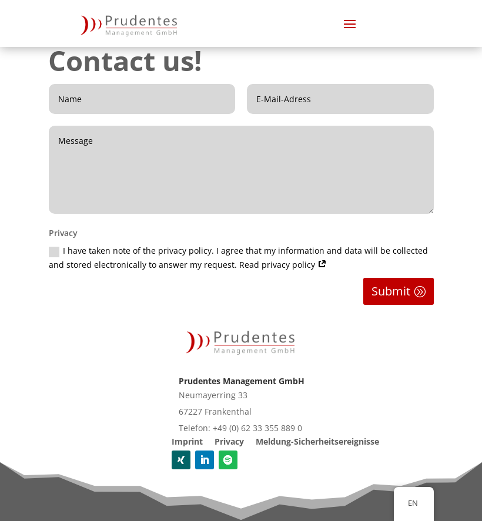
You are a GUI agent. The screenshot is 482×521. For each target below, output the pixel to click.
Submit (390, 291)
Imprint (187, 441)
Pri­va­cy (229, 441)
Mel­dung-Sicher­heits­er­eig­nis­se (317, 441)
